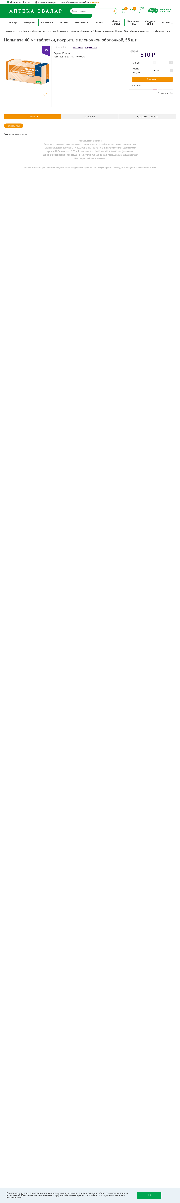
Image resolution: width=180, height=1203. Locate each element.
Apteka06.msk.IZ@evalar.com (122, 1087)
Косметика (47, 22)
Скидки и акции (150, 22)
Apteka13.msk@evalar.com (121, 1090)
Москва (14, 2)
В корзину (152, 79)
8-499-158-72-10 (93, 1087)
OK (149, 1195)
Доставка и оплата (90, 116)
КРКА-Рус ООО (77, 56)
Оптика (99, 22)
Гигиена (64, 22)
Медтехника (81, 22)
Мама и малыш (116, 22)
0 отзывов (78, 47)
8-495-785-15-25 (97, 1094)
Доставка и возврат (46, 2)
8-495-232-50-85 (92, 1090)
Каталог (167, 22)
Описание (32, 116)
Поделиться (91, 47)
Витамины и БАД (133, 22)
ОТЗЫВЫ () (147, 116)
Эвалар (13, 22)
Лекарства (30, 22)
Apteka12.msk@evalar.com (125, 1094)
